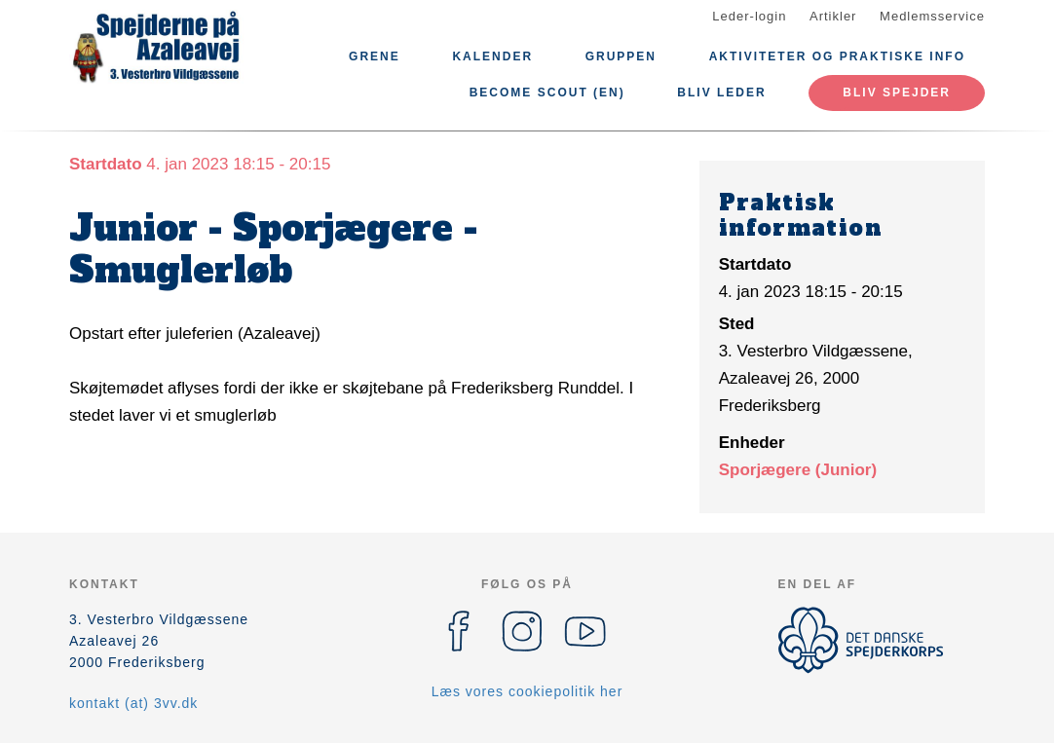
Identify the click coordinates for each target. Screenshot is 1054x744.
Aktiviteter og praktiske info (837, 56)
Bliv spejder (897, 92)
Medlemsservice (932, 16)
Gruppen (621, 56)
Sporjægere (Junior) (798, 470)
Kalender (492, 56)
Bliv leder (721, 92)
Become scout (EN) (547, 92)
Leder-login (749, 16)
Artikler (832, 16)
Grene (374, 56)
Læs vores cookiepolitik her (527, 691)
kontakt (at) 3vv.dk (133, 703)
